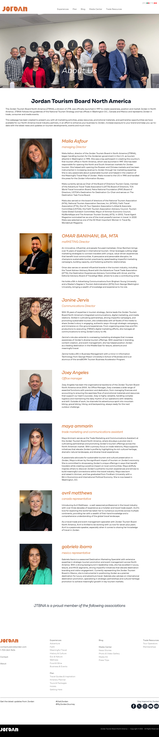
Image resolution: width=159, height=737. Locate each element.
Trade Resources (151, 640)
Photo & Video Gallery (109, 653)
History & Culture (58, 653)
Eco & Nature (56, 656)
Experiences (55, 640)
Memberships (149, 647)
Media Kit (103, 657)
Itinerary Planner (58, 679)
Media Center (105, 647)
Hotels (53, 686)
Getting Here (56, 689)
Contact (4, 657)
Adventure (55, 643)
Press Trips (104, 660)
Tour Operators (150, 643)
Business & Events (58, 666)
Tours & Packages (58, 683)
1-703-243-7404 (7, 650)
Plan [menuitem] (75, 9)
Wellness (54, 660)
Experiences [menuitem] (63, 9)
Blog (101, 640)
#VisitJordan (62, 701)
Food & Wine (56, 663)
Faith (52, 647)
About (3, 663)
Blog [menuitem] (83, 9)
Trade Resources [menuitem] (114, 9)
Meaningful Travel (58, 650)
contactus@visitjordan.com (13, 647)
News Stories (105, 650)
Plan (52, 673)
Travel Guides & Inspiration (62, 676)
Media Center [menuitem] (95, 9)
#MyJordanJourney (65, 704)
